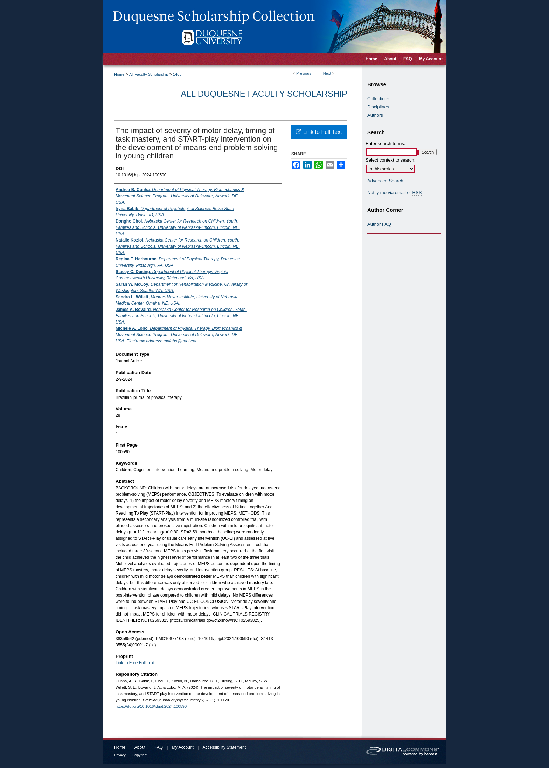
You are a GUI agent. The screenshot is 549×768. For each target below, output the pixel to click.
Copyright (139, 755)
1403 (177, 74)
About (139, 747)
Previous (303, 73)
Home (119, 74)
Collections (378, 98)
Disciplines (378, 106)
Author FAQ (379, 224)
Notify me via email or (394, 193)
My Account (183, 747)
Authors (375, 115)
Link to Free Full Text (135, 662)
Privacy (120, 755)
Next (327, 73)
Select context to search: (390, 160)
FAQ (158, 747)
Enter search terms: (385, 143)
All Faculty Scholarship (148, 74)
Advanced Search (385, 180)
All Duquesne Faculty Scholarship (264, 93)
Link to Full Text (319, 132)
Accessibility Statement (224, 747)
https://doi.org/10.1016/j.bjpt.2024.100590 (151, 706)
